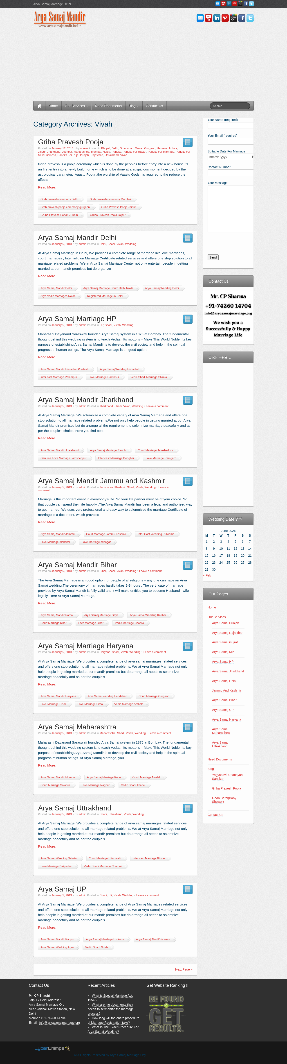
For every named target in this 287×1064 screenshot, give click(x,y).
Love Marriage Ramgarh (161, 458)
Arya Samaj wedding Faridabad (107, 696)
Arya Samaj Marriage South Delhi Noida (108, 288)
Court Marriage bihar (53, 623)
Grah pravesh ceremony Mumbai (110, 199)
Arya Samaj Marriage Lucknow (105, 939)
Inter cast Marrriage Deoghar (116, 458)
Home (53, 106)
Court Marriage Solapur (55, 785)
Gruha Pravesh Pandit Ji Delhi (59, 215)
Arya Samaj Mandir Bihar (77, 565)
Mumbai (96, 151)
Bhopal (105, 148)
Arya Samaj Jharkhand (228, 671)
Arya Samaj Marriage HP (77, 319)
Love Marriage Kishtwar (55, 542)
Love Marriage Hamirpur (103, 377)
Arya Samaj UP (62, 889)
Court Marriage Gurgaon (154, 696)
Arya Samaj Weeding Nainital (58, 858)
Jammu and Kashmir (113, 487)
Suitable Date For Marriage (228, 155)
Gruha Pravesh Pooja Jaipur (108, 215)
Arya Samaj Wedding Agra (57, 947)
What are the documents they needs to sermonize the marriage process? (111, 1009)
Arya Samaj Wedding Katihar (148, 615)
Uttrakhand (112, 155)
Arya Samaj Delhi (224, 681)
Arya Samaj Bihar (224, 700)
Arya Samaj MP (223, 652)
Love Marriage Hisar (53, 704)
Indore (173, 148)
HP (101, 325)
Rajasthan (96, 155)
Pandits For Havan (134, 151)
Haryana (162, 148)
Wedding (130, 244)
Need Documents (108, 106)
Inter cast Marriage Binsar (149, 858)
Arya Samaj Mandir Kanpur (57, 939)
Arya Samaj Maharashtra (77, 727)
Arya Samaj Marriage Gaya (101, 615)
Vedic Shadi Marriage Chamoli (103, 866)
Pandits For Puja (68, 155)
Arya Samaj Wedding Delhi (162, 288)
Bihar (103, 571)
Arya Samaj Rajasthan (227, 633)
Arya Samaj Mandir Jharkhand (85, 400)
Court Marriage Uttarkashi (105, 858)
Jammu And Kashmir (226, 690)
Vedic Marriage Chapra (129, 623)
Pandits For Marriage (161, 151)
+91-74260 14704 (53, 1018)
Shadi (111, 244)
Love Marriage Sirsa (90, 704)
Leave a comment (157, 406)
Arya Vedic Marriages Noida (58, 296)
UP (110, 895)
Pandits (116, 151)
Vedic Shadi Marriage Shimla (148, 377)
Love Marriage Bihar (90, 623)
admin (84, 148)
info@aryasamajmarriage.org (59, 1022)
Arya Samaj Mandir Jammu (57, 534)
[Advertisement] (143, 65)
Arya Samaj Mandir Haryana (58, 696)
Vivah (123, 155)
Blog (134, 106)
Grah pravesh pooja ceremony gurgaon (65, 207)
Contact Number (228, 170)
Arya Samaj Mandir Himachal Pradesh (64, 369)
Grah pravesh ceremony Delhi (59, 199)
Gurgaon (149, 148)
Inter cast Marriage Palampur (58, 377)
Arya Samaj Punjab (225, 623)
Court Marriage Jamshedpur (155, 450)
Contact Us (154, 106)
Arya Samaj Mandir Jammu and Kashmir (101, 481)
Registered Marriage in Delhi (105, 296)
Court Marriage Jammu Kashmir (106, 534)
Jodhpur (67, 151)
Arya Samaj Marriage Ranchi (108, 450)
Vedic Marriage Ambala (129, 704)
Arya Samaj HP (223, 661)
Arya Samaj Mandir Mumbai (57, 777)
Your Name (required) (228, 123)
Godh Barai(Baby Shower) (224, 800)
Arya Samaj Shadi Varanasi (153, 939)
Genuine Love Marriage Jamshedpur (63, 458)
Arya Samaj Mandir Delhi (77, 238)
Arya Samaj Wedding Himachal (119, 369)
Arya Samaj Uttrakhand (74, 808)
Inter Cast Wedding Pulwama (156, 534)
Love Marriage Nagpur (95, 785)
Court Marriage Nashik (146, 777)
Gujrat (139, 148)
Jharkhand (54, 151)
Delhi (115, 148)
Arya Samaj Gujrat (225, 642)
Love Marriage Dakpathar (56, 866)
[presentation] (237, 245)
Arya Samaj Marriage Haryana (85, 646)
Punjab (84, 155)
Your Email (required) (228, 139)
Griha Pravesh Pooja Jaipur (118, 207)
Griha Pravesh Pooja (70, 142)
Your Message (228, 196)
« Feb (207, 575)
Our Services (76, 106)
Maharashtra (82, 151)
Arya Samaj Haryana (226, 719)
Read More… (48, 187)
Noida (106, 151)
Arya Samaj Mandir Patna (56, 615)
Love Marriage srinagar (96, 542)
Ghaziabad (126, 148)
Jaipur (42, 151)
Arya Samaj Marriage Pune (104, 777)
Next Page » (184, 969)
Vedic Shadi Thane (133, 785)
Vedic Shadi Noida (96, 947)
